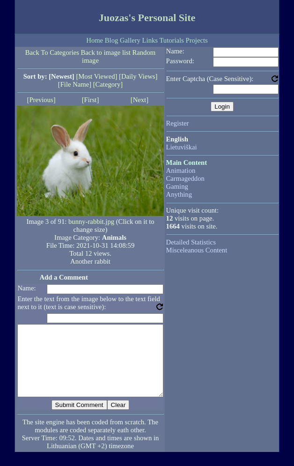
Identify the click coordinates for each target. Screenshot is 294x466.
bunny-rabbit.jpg (91, 221)
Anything (179, 194)
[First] (90, 100)
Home (94, 40)
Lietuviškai (181, 147)
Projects (196, 40)
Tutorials (171, 40)
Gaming (177, 186)
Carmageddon (185, 178)
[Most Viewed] (96, 76)
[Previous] (41, 100)
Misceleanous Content (197, 250)
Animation (181, 170)
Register (177, 123)
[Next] (139, 100)
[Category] (108, 84)
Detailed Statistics (191, 242)
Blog (111, 40)
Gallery (130, 40)
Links (150, 40)
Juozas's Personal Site (147, 17)
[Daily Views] (138, 76)
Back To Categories (52, 52)
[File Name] (74, 84)
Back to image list (106, 52)
